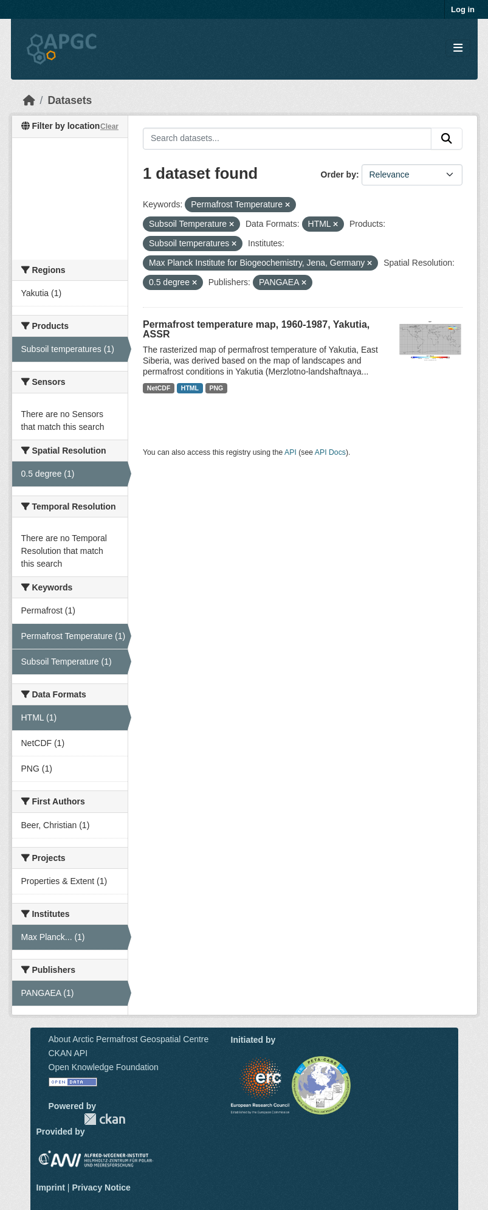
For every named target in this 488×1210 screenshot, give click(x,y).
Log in (463, 9)
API (290, 452)
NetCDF (159, 388)
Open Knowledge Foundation (104, 1067)
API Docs (330, 452)
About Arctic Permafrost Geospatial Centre (129, 1039)
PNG (217, 388)
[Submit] (446, 139)
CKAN (104, 1119)
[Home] (29, 100)
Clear (109, 126)
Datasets (69, 100)
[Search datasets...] (287, 139)
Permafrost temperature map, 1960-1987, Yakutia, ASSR (256, 329)
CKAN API (68, 1053)
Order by (338, 174)
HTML (190, 388)
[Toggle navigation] (457, 48)
